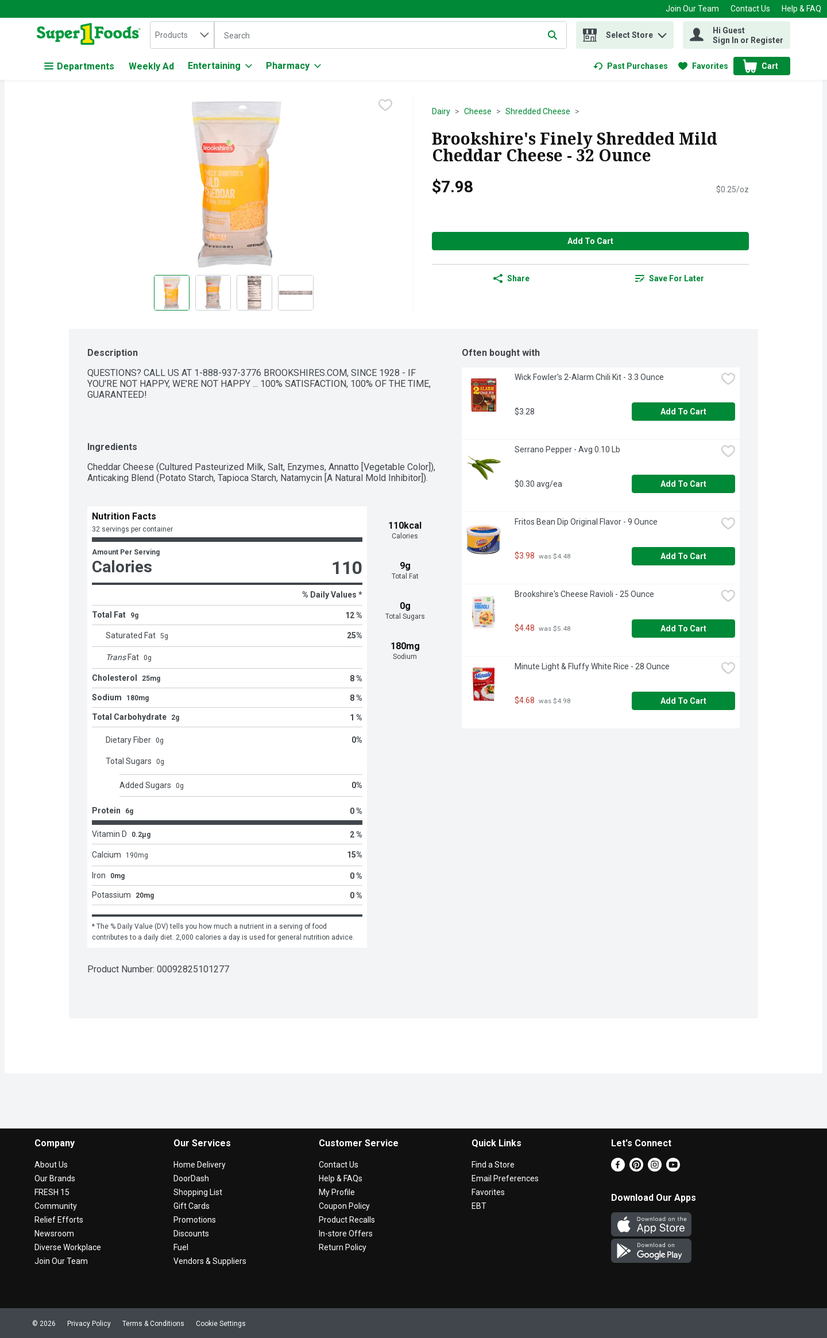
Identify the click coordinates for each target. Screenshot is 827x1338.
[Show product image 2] (213, 293)
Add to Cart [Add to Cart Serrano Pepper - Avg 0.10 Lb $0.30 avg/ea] (683, 483)
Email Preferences (505, 1178)
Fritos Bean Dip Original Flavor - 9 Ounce (586, 521)
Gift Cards (191, 1206)
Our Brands (54, 1178)
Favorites (488, 1192)
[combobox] (182, 35)
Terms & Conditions (153, 1324)
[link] (630, 66)
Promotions (194, 1219)
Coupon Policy (344, 1206)
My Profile (337, 1192)
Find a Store (493, 1164)
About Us (51, 1164)
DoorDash (191, 1178)
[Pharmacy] (293, 66)
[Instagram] (655, 1168)
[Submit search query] (552, 35)
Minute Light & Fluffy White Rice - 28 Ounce (592, 666)
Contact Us (750, 8)
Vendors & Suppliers (209, 1261)
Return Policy (342, 1247)
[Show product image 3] (254, 293)
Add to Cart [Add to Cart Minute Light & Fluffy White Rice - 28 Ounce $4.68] (683, 700)
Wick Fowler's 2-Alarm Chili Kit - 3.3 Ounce (589, 377)
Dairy (441, 111)
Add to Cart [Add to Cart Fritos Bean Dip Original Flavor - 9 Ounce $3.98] (683, 556)
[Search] (390, 35)
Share (511, 278)
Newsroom (54, 1233)
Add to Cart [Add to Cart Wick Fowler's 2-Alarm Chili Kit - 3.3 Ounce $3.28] (683, 411)
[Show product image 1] (172, 293)
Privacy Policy (89, 1324)
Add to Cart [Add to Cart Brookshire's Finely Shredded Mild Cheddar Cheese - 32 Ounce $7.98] (590, 241)
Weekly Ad (151, 66)
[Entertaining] (220, 66)
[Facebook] (618, 1168)
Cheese (478, 111)
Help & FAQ (801, 8)
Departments (79, 66)
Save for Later (669, 278)
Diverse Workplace (67, 1247)
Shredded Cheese (537, 111)
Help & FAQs (340, 1178)
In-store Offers (346, 1233)
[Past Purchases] (630, 66)
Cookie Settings (221, 1324)
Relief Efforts (58, 1219)
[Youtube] (673, 1168)
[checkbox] (385, 106)
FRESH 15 (51, 1192)
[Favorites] (703, 66)
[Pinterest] (636, 1168)
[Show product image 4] (296, 293)
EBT (479, 1206)
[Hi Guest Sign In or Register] (736, 35)
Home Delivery (199, 1164)
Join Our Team (692, 8)
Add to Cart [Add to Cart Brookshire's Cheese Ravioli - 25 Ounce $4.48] (683, 628)
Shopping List (197, 1192)
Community (55, 1206)
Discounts (191, 1233)
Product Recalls (347, 1219)
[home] (91, 35)
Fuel (180, 1247)
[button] (662, 32)
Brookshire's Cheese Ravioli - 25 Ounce (584, 594)
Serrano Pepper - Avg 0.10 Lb (567, 449)
